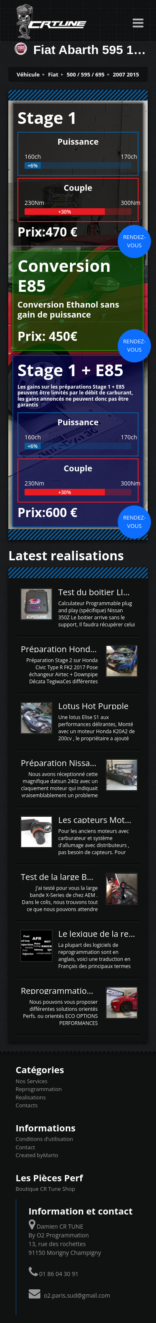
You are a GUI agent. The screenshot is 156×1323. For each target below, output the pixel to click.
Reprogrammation (39, 1089)
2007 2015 (126, 74)
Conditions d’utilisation (44, 1139)
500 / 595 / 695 (85, 74)
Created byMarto (37, 1155)
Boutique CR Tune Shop (45, 1188)
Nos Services (31, 1081)
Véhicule (28, 74)
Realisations (31, 1097)
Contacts (27, 1105)
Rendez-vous (134, 241)
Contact (25, 1147)
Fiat (53, 74)
